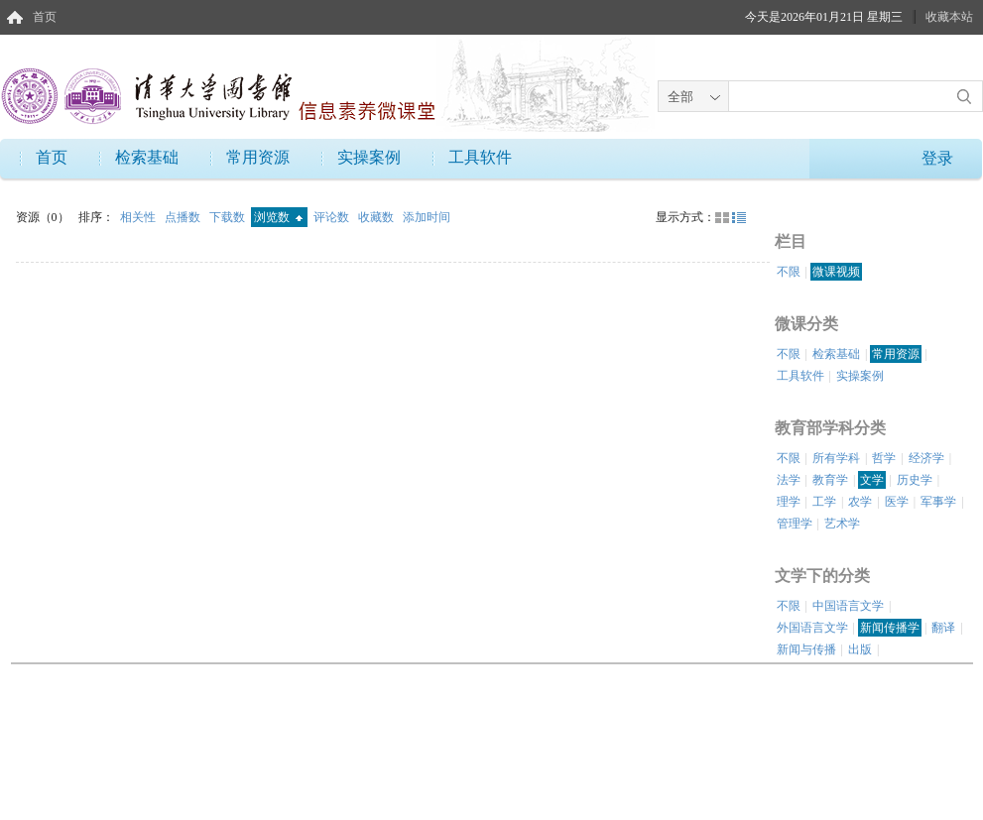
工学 (824, 502)
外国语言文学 (812, 628)
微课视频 (836, 272)
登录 (937, 158)
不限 (788, 272)
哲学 (884, 458)
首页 (45, 17)
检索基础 (147, 157)
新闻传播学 (890, 628)
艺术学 (842, 523)
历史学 (914, 480)
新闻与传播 (806, 649)
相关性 (139, 217)
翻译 (943, 628)
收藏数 (377, 217)
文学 (872, 480)
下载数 (228, 217)
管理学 (794, 523)
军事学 (938, 502)
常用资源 (258, 157)
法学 (788, 480)
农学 (860, 502)
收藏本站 (949, 17)
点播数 (184, 217)
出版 (860, 649)
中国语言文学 (848, 606)
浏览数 (278, 217)
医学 (897, 502)
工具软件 (480, 157)
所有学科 (836, 458)
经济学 (926, 458)
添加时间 (426, 217)
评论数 (332, 217)
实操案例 (369, 157)
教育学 (830, 480)
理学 (788, 502)
